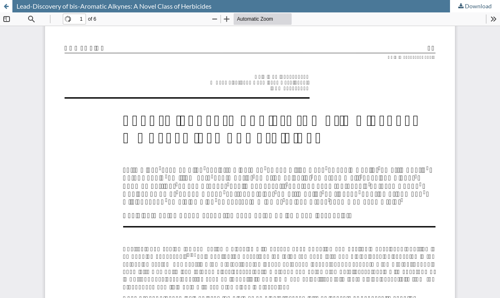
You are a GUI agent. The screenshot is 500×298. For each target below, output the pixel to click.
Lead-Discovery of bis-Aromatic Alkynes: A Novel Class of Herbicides (114, 6)
